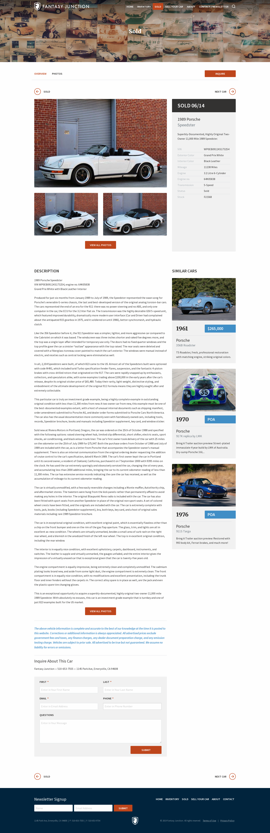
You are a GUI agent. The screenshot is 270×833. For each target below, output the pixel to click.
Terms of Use (209, 820)
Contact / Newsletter (214, 6)
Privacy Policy (227, 820)
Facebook (232, 807)
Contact (228, 799)
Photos (57, 73)
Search (234, 6)
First (43, 682)
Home (130, 6)
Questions (47, 714)
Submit (146, 750)
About (191, 6)
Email (43, 698)
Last (106, 682)
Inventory (144, 6)
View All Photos (100, 245)
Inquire (220, 73)
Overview (40, 73)
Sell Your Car (174, 6)
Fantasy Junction (61, 6)
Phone (107, 698)
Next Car (225, 91)
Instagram (223, 807)
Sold (158, 6)
